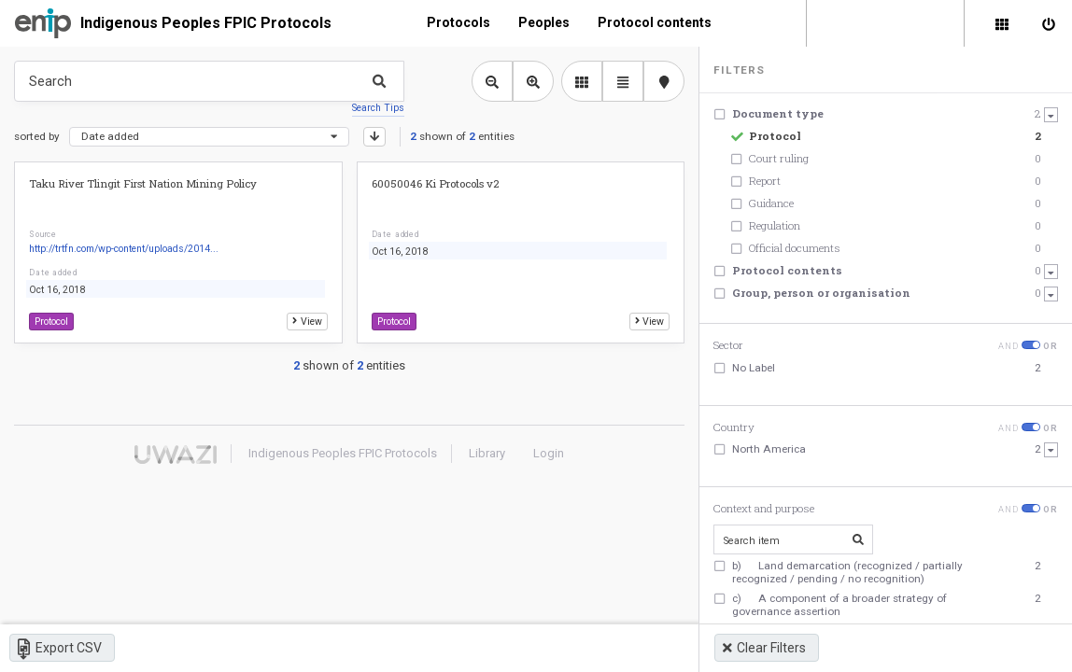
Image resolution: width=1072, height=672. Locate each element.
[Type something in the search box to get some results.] (209, 81)
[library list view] (581, 81)
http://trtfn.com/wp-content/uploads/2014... (124, 249)
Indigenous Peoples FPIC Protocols (205, 23)
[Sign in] (1048, 23)
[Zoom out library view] (492, 81)
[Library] (1002, 23)
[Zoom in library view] (533, 81)
